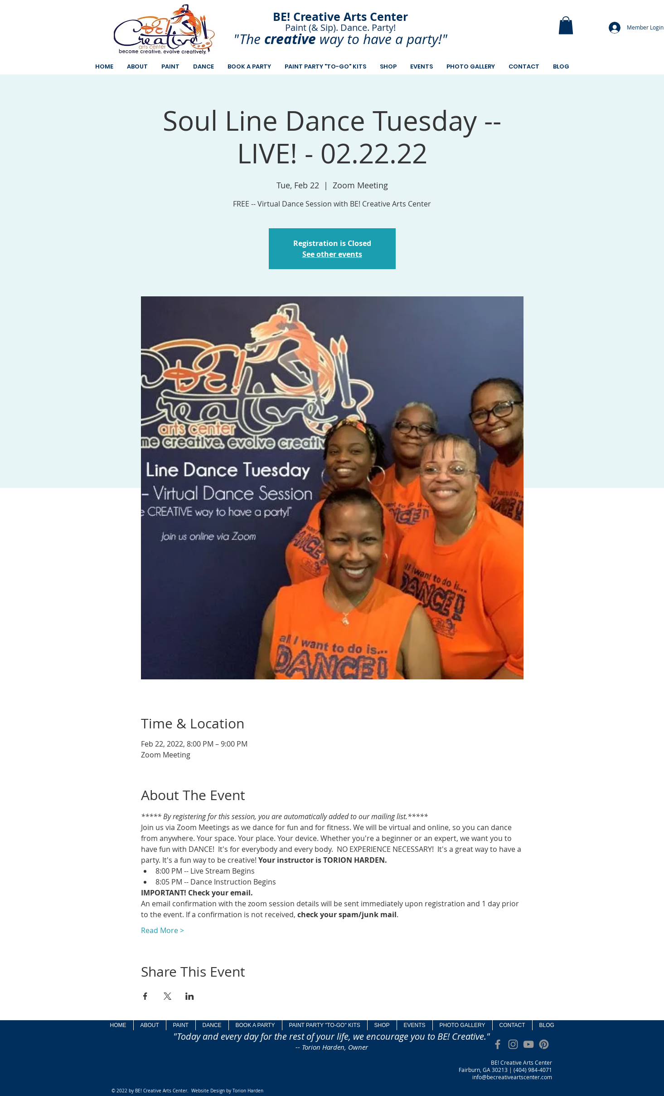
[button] (565, 25)
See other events (332, 254)
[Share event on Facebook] (145, 996)
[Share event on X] (167, 996)
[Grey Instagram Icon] (513, 1044)
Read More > (162, 930)
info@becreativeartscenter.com (512, 1077)
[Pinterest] (544, 1044)
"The (247, 39)
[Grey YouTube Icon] (528, 1044)
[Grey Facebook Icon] (497, 1044)
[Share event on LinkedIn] (189, 996)
